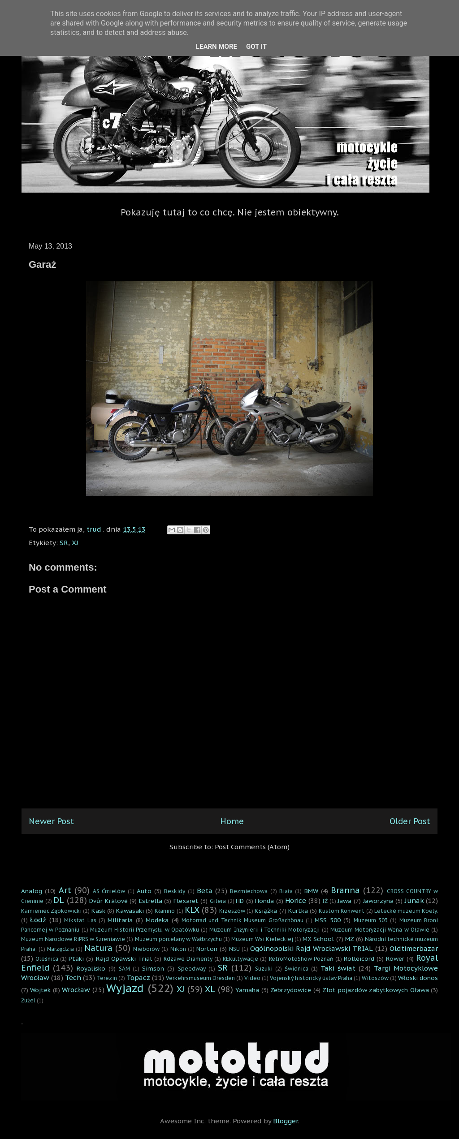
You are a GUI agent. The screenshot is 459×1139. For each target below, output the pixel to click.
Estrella (150, 901)
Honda (264, 901)
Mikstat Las (80, 920)
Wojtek (40, 990)
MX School (318, 939)
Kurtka (298, 911)
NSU (234, 949)
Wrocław (76, 989)
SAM (124, 968)
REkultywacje (240, 958)
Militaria (120, 920)
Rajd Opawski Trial (124, 958)
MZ (349, 939)
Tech (73, 977)
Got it (256, 47)
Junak (414, 900)
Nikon (178, 949)
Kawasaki (130, 911)
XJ (75, 542)
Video (252, 978)
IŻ (325, 901)
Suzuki (264, 968)
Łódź (38, 919)
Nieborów (146, 949)
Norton (206, 949)
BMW (311, 891)
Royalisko (91, 968)
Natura (98, 948)
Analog (31, 891)
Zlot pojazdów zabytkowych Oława (375, 990)
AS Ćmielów (109, 891)
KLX (192, 910)
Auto (144, 891)
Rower (395, 958)
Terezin (107, 978)
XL (210, 989)
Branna (345, 890)
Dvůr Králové (108, 901)
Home (232, 821)
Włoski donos (418, 978)
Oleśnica (46, 958)
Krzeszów (232, 910)
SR (64, 542)
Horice (295, 900)
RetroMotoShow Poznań (301, 958)
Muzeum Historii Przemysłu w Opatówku (144, 929)
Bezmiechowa (249, 891)
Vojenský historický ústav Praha (311, 978)
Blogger (285, 1121)
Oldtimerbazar (414, 948)
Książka (266, 911)
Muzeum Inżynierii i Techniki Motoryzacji (264, 929)
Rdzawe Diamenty (188, 958)
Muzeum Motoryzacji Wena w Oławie (379, 929)
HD (240, 901)
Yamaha (247, 990)
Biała (286, 891)
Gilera (218, 901)
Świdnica (296, 968)
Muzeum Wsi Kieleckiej (262, 939)
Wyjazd (125, 988)
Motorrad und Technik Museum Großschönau (242, 920)
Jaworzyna (378, 901)
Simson (153, 968)
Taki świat (337, 968)
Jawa (344, 901)
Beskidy (174, 891)
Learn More (216, 47)
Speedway (192, 968)
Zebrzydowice (290, 990)
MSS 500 (327, 920)
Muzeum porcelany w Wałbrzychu (178, 939)
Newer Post (51, 821)
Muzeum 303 (371, 920)
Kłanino (165, 910)
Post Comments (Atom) (252, 846)
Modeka (157, 920)
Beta (204, 890)
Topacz (138, 977)
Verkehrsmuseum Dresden (200, 978)
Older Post (410, 821)
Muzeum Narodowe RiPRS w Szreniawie (73, 939)
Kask (98, 911)
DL (58, 900)
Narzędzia (60, 949)
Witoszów (375, 978)
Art (65, 890)
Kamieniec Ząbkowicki (51, 910)
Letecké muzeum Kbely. (406, 910)
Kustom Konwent (341, 910)
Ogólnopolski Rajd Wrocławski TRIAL (311, 948)
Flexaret (186, 901)
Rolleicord (359, 958)
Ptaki (76, 958)
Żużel (28, 1000)
